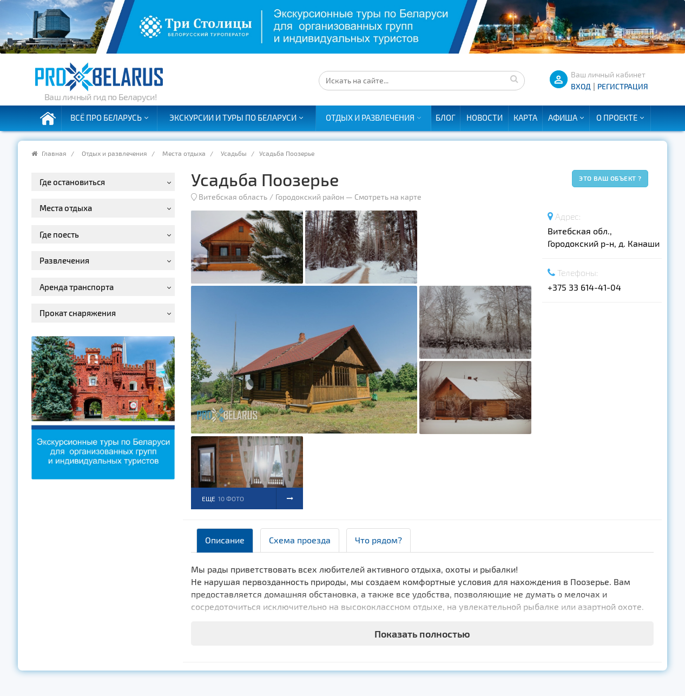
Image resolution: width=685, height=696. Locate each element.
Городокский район (309, 196)
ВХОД (581, 86)
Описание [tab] (225, 540)
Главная (54, 153)
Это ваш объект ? (610, 178)
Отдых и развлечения (370, 117)
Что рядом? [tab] (378, 540)
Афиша (562, 117)
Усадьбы (234, 153)
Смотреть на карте (387, 196)
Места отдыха (184, 153)
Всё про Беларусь (106, 117)
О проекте (616, 117)
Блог (446, 117)
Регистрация (622, 86)
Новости (484, 117)
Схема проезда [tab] (300, 540)
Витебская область (233, 196)
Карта (525, 117)
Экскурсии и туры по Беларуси (233, 117)
